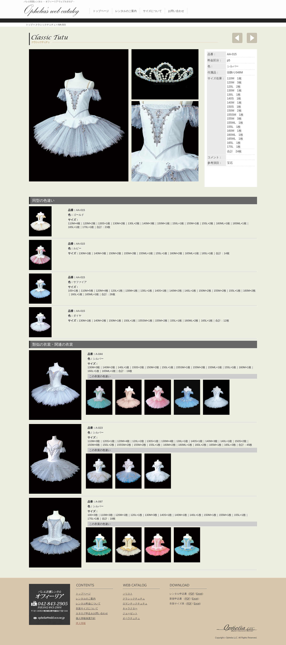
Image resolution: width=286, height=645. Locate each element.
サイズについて (152, 11)
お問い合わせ (176, 11)
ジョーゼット (130, 613)
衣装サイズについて (87, 608)
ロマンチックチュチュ (135, 603)
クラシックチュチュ (45, 24)
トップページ (101, 11)
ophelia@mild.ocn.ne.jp (51, 619)
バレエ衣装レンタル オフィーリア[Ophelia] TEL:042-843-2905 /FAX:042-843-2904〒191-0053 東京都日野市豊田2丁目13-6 (51, 598)
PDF (191, 593)
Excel (199, 593)
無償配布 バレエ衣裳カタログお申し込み (234, 10)
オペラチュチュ (131, 618)
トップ (29, 24)
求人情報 (81, 623)
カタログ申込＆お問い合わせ (92, 613)
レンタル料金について (88, 603)
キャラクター (130, 608)
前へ (237, 38)
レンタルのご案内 (126, 11)
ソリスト (128, 593)
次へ (252, 38)
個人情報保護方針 (86, 618)
